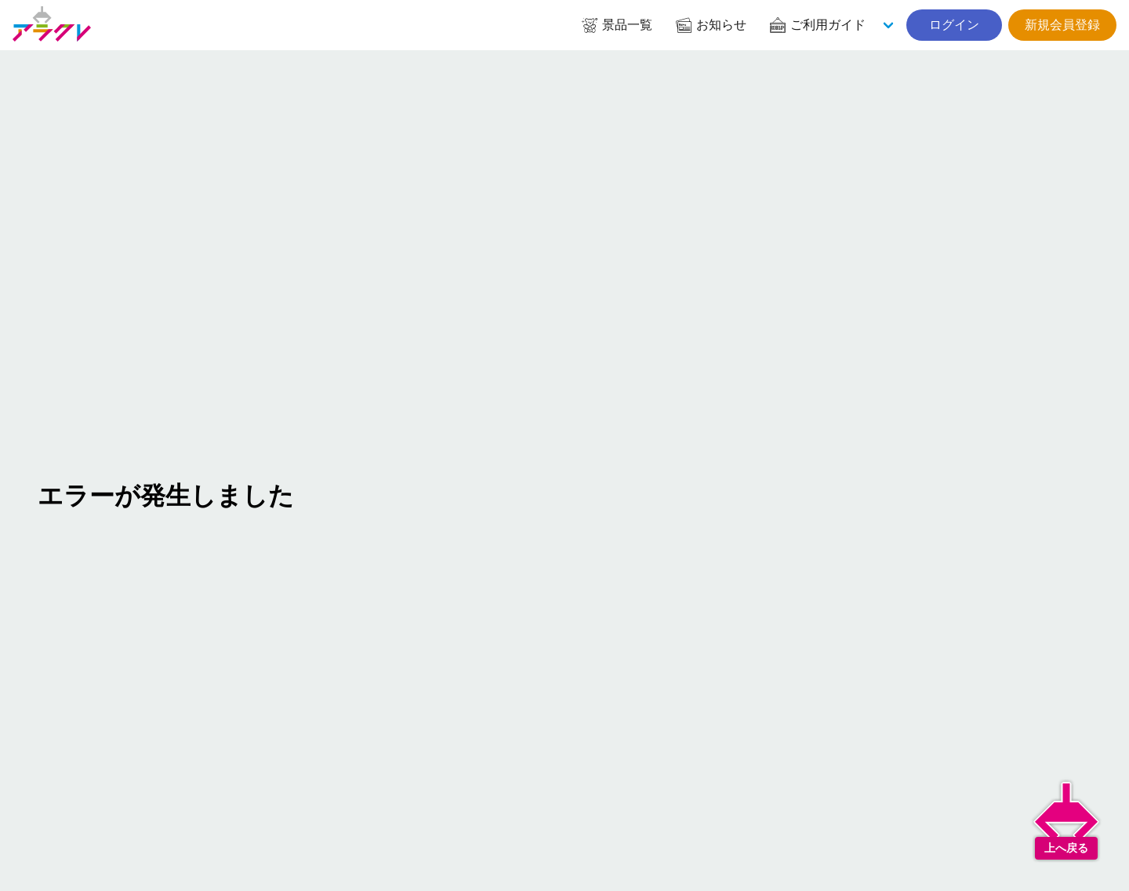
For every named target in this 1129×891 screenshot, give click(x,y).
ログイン (954, 24)
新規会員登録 (1062, 24)
